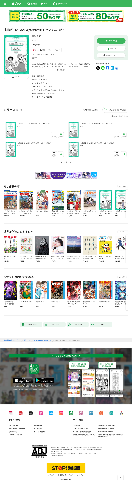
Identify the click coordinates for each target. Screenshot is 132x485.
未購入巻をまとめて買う (117, 110)
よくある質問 (38, 429)
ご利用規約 (76, 425)
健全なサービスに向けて (106, 429)
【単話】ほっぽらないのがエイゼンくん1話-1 (34, 123)
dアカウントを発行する (57, 475)
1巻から (113, 116)
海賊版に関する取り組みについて (84, 435)
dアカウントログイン (15, 435)
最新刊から (123, 116)
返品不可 (34, 58)
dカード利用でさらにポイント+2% (43, 54)
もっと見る (122, 186)
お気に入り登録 (92, 110)
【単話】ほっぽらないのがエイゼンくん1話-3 (34, 143)
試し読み (18, 77)
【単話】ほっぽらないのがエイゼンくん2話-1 (97, 143)
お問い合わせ (13, 432)
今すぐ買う (113, 41)
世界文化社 (43, 80)
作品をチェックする (112, 55)
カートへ (113, 48)
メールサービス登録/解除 (17, 429)
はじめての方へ (14, 425)
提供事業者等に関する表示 (107, 425)
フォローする (40, 36)
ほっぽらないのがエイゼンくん (52, 90)
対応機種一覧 (38, 425)
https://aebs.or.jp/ (57, 455)
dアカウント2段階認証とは (82, 432)
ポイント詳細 (53, 50)
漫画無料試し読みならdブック (12, 340)
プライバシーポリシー (80, 429)
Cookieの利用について (105, 432)
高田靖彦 (35, 36)
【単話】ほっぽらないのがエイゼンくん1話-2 (97, 123)
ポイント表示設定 (39, 432)
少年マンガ (45, 83)
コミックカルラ (46, 86)
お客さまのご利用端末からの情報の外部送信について (110, 436)
